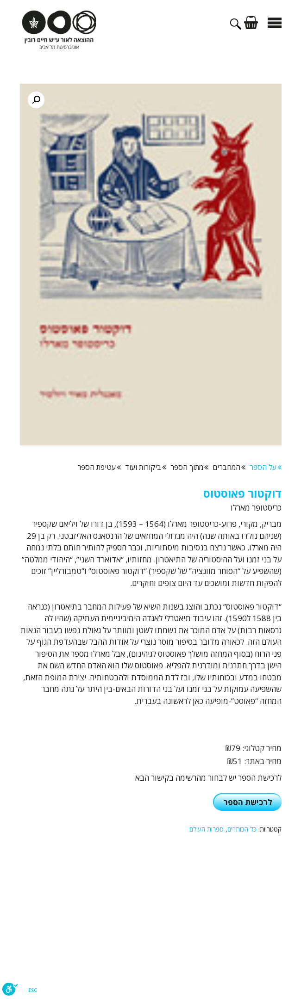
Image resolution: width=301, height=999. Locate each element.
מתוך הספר (189, 467)
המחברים (229, 467)
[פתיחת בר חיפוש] (237, 26)
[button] (36, 100)
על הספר (266, 467)
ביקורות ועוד (145, 467)
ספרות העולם (206, 829)
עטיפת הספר (99, 467)
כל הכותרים (242, 829)
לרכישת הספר (247, 802)
